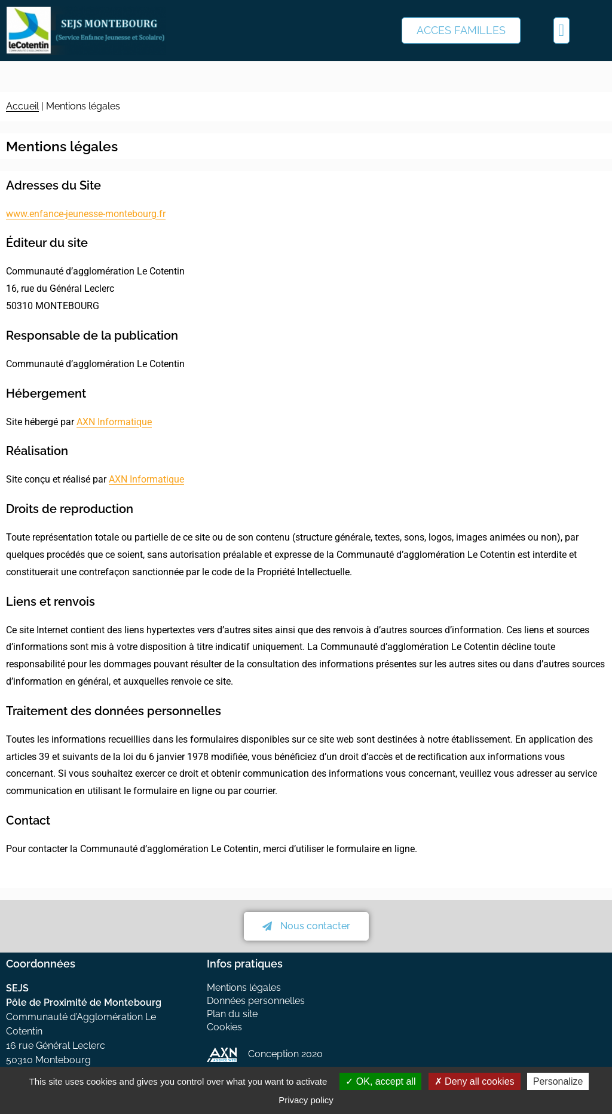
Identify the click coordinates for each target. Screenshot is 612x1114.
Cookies (224, 1027)
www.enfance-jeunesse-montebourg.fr (86, 213)
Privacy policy (306, 1100)
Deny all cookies (474, 1081)
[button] (561, 30)
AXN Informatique (114, 422)
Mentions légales (244, 987)
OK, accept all (380, 1081)
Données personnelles (256, 1000)
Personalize (558, 1081)
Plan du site (232, 1014)
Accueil (22, 106)
